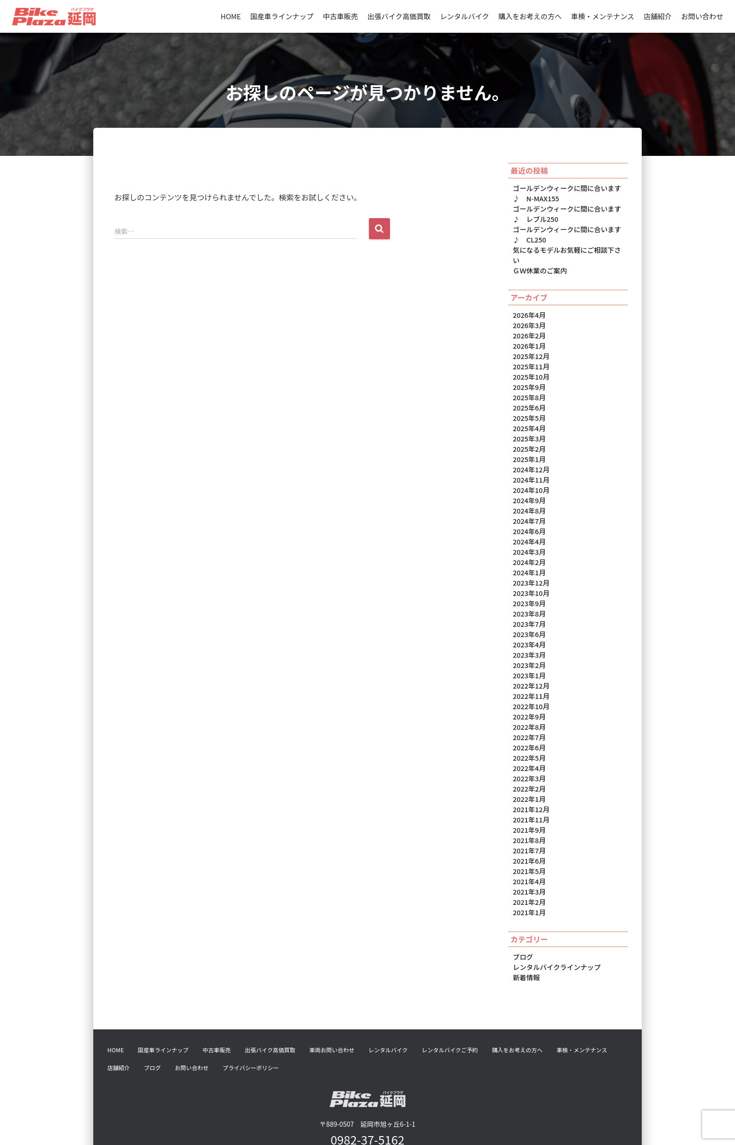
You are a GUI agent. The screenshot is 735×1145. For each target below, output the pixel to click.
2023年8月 (529, 585)
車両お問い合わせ (331, 1007)
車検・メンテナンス (602, 16)
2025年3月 (529, 418)
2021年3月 (529, 851)
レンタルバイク (464, 16)
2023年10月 (530, 566)
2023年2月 (529, 634)
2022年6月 (529, 713)
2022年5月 (529, 723)
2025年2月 (529, 428)
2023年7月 (529, 595)
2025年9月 (529, 369)
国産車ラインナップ (282, 16)
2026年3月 (529, 310)
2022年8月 (529, 693)
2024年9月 (529, 477)
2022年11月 (530, 664)
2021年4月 (529, 841)
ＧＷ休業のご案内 (539, 256)
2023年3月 (529, 625)
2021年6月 (529, 821)
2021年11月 (530, 782)
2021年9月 (529, 792)
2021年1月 (529, 870)
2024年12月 (530, 448)
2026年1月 (529, 330)
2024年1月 (529, 546)
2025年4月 (529, 408)
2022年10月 (530, 674)
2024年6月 (529, 507)
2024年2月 (529, 536)
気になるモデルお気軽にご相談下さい (568, 246)
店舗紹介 (658, 16)
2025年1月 (529, 438)
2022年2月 (529, 752)
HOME (231, 16)
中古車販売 (340, 16)
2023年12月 (530, 556)
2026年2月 (529, 320)
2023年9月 (529, 575)
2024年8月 (529, 487)
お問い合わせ (702, 16)
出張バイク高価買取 (399, 16)
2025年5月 (529, 399)
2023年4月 (529, 615)
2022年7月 (529, 703)
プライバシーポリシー (251, 1024)
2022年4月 (529, 733)
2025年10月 (530, 359)
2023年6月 (529, 605)
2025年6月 (529, 389)
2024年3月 (529, 526)
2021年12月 (530, 772)
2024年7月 (529, 497)
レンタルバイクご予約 (450, 1007)
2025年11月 (530, 349)
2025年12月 (530, 340)
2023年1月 (529, 644)
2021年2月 (529, 861)
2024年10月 (530, 467)
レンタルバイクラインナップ (555, 924)
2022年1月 (529, 762)
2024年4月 (529, 516)
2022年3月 (529, 743)
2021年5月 (529, 831)
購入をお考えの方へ (530, 16)
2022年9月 (529, 684)
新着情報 (526, 934)
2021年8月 (529, 802)
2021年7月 (529, 811)
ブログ (522, 914)
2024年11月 (530, 457)
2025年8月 (529, 379)
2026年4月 (529, 300)
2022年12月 (530, 654)
